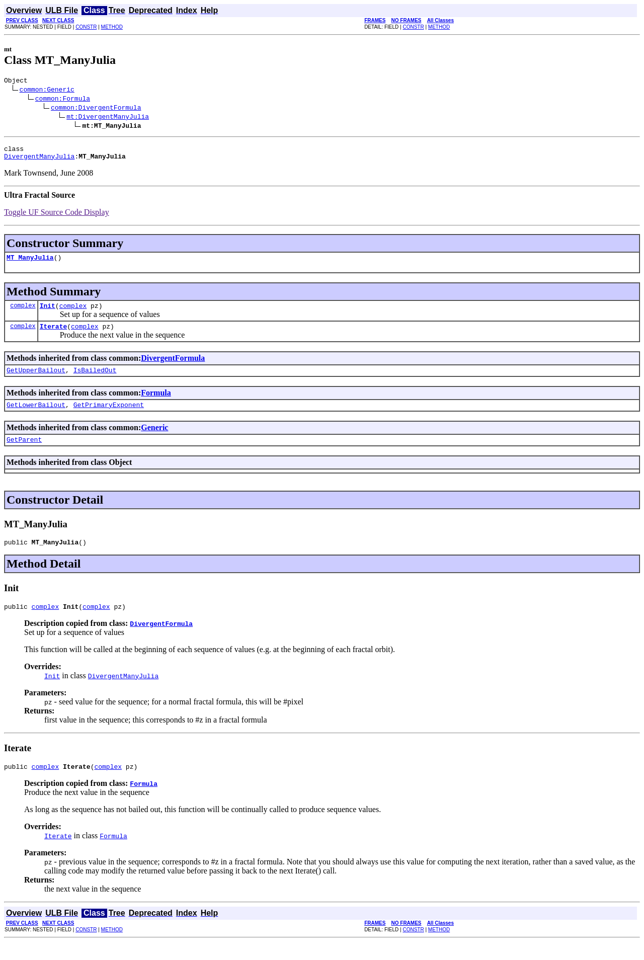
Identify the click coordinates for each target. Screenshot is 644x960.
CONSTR (86, 27)
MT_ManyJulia (30, 263)
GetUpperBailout (36, 380)
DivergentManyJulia (39, 160)
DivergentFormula (173, 367)
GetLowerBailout (36, 416)
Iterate (53, 335)
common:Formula (62, 99)
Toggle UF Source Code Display (56, 216)
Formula (156, 403)
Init (47, 312)
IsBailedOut (95, 380)
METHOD (112, 27)
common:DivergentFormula (96, 108)
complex (22, 312)
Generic (154, 439)
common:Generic (47, 90)
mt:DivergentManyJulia (107, 117)
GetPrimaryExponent (108, 416)
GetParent (24, 452)
